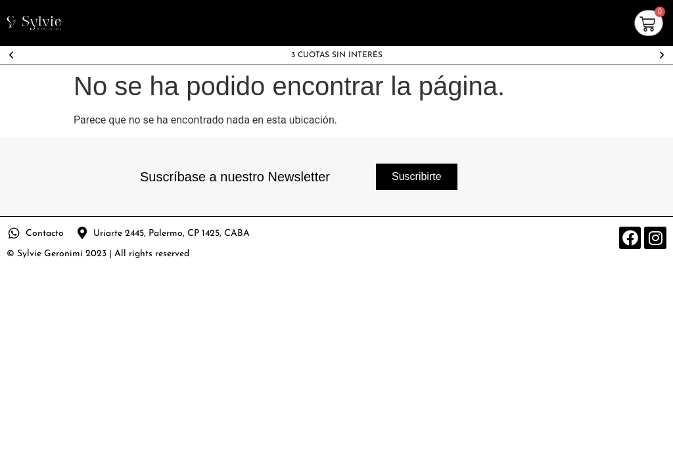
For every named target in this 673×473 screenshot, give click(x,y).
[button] (11, 55)
